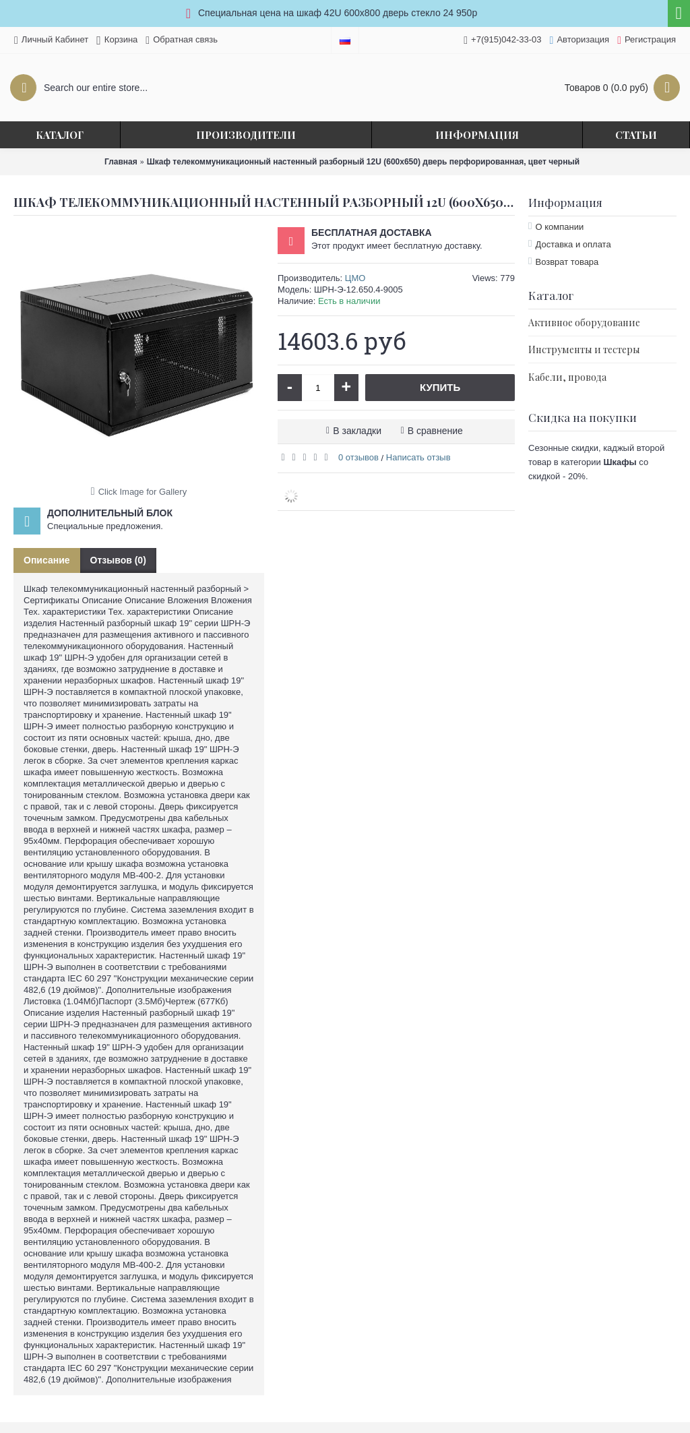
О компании (559, 227)
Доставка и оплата (572, 244)
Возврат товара (566, 262)
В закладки (357, 430)
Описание (47, 560)
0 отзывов (358, 457)
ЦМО (355, 278)
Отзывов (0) (118, 560)
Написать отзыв (418, 457)
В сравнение (435, 430)
